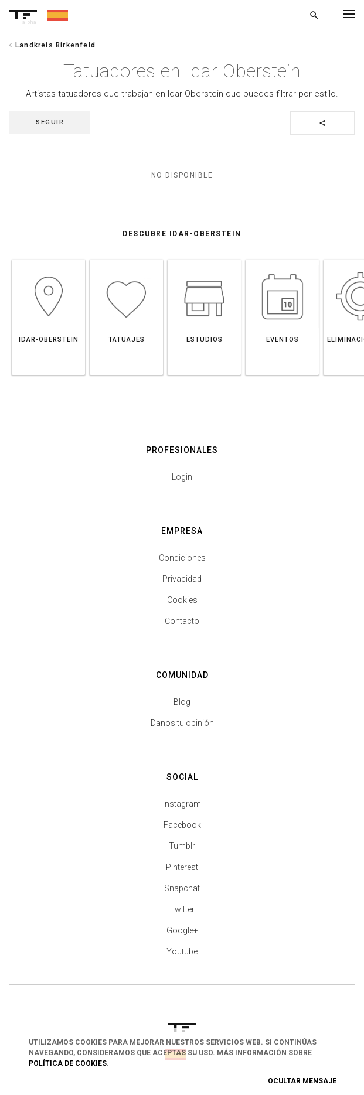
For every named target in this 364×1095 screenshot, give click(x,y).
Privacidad (182, 579)
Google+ (182, 930)
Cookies (182, 600)
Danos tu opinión (182, 723)
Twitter (182, 909)
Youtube (182, 951)
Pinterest (182, 867)
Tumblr (182, 846)
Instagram (182, 804)
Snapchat (182, 888)
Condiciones (182, 557)
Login (182, 477)
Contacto (182, 621)
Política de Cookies (68, 1063)
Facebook (182, 825)
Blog (182, 702)
